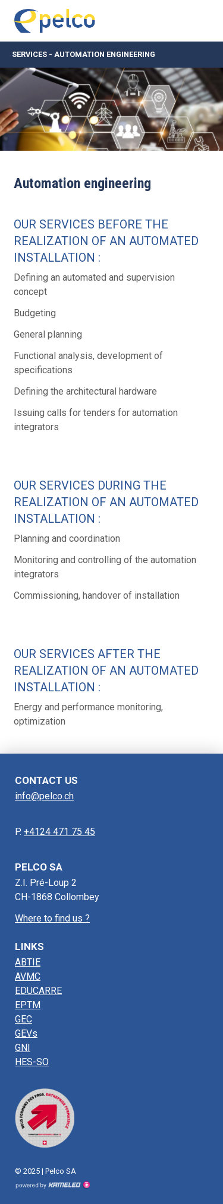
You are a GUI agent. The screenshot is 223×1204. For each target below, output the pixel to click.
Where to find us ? (52, 918)
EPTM (27, 1005)
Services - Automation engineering (111, 55)
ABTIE (27, 962)
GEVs (26, 1033)
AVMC (27, 976)
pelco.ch (56, 21)
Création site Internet (52, 1185)
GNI (22, 1047)
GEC (23, 1019)
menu (205, 21)
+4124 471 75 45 (59, 831)
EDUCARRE (38, 990)
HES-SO (32, 1062)
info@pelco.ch (44, 796)
